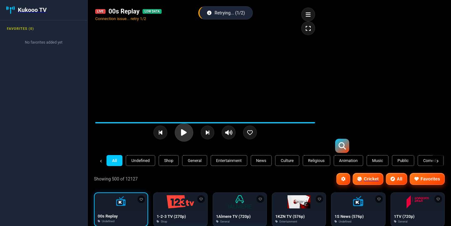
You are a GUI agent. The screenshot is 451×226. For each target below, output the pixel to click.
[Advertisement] (378, 44)
